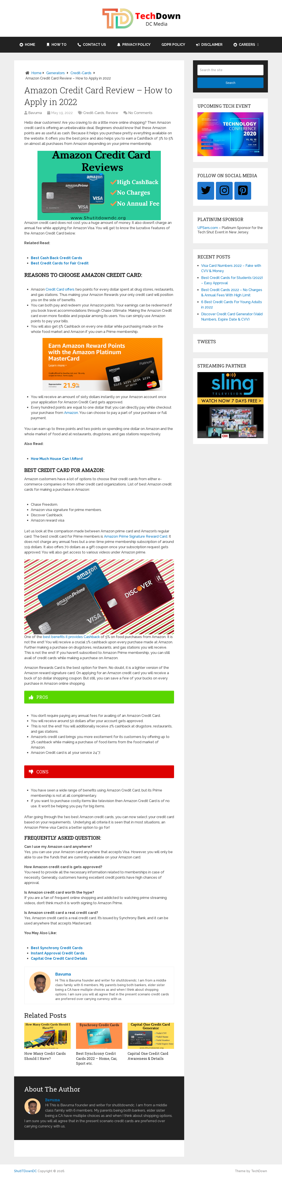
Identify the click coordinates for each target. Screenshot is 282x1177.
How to (56, 44)
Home (27, 44)
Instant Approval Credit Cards (57, 953)
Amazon (71, 413)
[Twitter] (205, 191)
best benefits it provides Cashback (71, 637)
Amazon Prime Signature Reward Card (135, 536)
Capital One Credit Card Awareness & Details (148, 1056)
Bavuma (35, 113)
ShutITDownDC (25, 1171)
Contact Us (92, 44)
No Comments (140, 113)
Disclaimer (209, 44)
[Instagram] (224, 191)
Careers (244, 44)
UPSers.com (207, 228)
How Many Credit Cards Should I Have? (45, 1056)
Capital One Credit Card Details (59, 958)
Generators (55, 73)
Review (112, 113)
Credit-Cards (80, 73)
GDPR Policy (173, 44)
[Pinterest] (242, 191)
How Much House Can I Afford (57, 459)
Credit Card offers (60, 289)
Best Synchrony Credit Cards (57, 948)
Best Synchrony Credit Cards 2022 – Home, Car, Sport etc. (96, 1058)
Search (230, 83)
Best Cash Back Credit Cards (56, 258)
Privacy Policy (133, 44)
